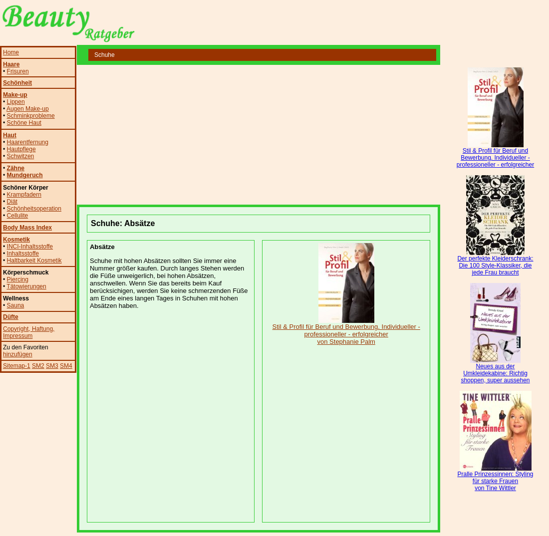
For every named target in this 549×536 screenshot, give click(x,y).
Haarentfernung (27, 142)
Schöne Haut (24, 122)
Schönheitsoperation (34, 208)
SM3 (52, 365)
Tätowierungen (26, 286)
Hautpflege (21, 149)
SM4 (66, 365)
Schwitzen (20, 156)
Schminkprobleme (31, 115)
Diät (12, 201)
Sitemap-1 (16, 365)
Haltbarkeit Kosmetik (34, 260)
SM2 (38, 365)
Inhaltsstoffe (23, 253)
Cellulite (17, 215)
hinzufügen (17, 354)
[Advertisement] (193, 135)
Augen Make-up (27, 108)
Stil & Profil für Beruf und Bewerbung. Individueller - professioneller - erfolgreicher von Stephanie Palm (346, 331)
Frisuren (18, 71)
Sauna (15, 305)
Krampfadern (24, 194)
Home (11, 52)
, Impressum (28, 332)
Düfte (10, 316)
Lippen (16, 101)
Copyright (15, 328)
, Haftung (40, 328)
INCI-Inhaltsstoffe (30, 246)
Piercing (17, 279)
